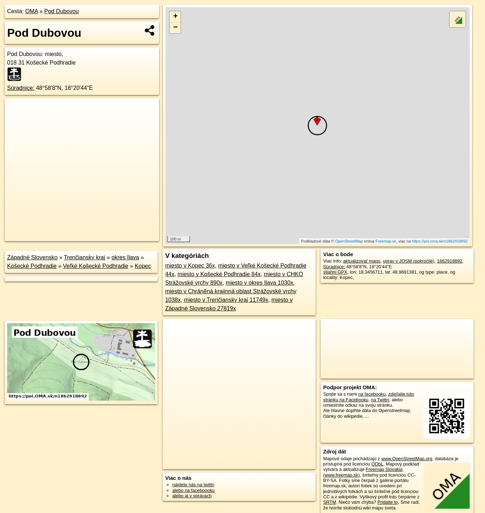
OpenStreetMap (349, 241)
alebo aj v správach (191, 495)
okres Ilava (125, 257)
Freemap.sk (386, 241)
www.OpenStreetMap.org (406, 458)
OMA (31, 11)
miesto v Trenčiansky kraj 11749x (226, 300)
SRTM (329, 502)
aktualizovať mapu (361, 261)
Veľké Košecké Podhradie (95, 266)
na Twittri (380, 399)
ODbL (377, 464)
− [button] (175, 27)
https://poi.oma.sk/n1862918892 (440, 241)
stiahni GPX (335, 272)
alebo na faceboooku (193, 490)
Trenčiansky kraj (84, 257)
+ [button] (175, 16)
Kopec (143, 266)
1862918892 (449, 261)
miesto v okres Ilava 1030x (259, 283)
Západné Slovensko (32, 257)
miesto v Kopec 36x (190, 266)
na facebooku (372, 394)
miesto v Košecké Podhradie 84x (219, 274)
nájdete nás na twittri (193, 484)
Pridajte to (387, 502)
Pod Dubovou (61, 11)
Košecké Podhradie (32, 266)
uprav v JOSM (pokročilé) (408, 261)
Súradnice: (21, 88)
